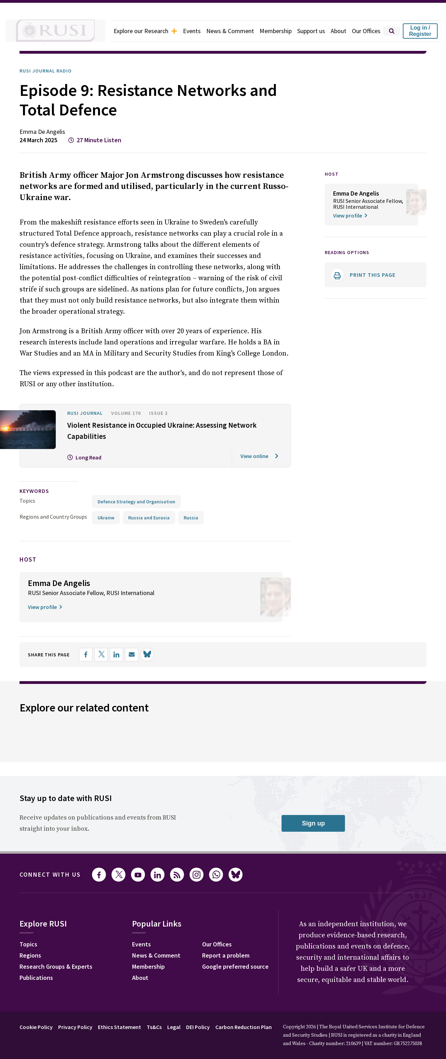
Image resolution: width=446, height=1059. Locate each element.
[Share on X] (108, 643)
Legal (186, 1015)
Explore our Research (129, 31)
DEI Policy (212, 1015)
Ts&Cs (164, 1015)
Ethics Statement (127, 1015)
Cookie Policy (38, 1015)
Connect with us (54, 863)
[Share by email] (139, 643)
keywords (37, 480)
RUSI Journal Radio (49, 71)
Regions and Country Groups (54, 505)
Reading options (350, 252)
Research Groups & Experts (61, 955)
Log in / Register (420, 31)
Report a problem (234, 944)
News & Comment (220, 31)
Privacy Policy (81, 1015)
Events (179, 31)
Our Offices (364, 31)
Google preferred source (244, 955)
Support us (306, 31)
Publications (38, 966)
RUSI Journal (87, 402)
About (335, 31)
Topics (27, 489)
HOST (332, 174)
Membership (268, 31)
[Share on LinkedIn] (124, 643)
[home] (46, 31)
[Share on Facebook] (93, 643)
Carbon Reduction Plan (262, 1015)
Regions (32, 944)
